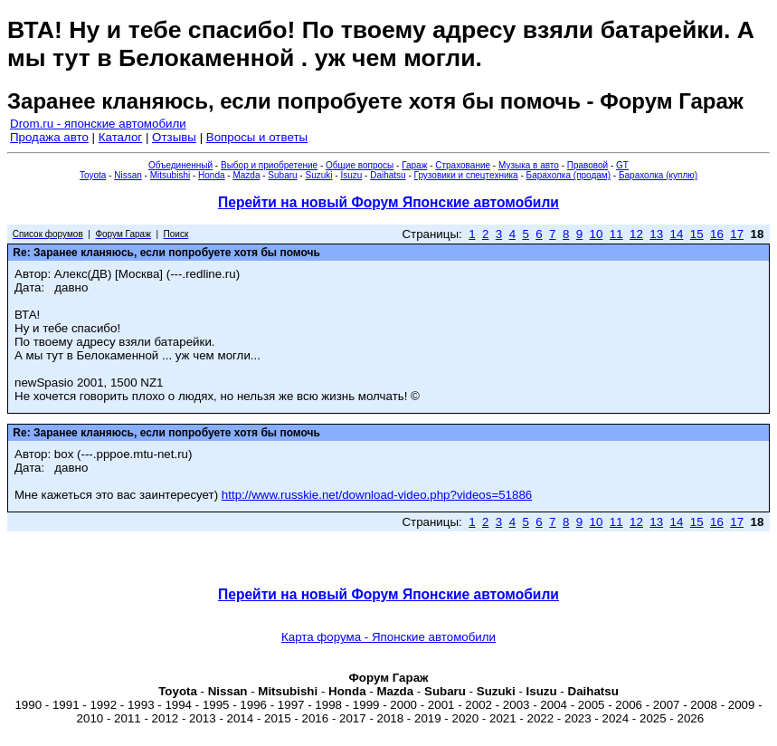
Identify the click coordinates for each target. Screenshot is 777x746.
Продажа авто (49, 137)
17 (737, 234)
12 (636, 234)
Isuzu (351, 175)
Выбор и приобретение (269, 165)
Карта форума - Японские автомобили (388, 637)
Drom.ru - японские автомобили (98, 123)
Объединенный (180, 165)
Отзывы (174, 137)
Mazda (246, 175)
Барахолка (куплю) (658, 175)
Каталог (120, 137)
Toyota (93, 175)
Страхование (462, 165)
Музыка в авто (528, 165)
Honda (211, 175)
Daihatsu (387, 175)
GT (622, 165)
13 (656, 234)
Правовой (587, 165)
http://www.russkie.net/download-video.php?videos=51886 (377, 495)
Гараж (414, 165)
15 (697, 234)
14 (677, 234)
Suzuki (318, 175)
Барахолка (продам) (568, 175)
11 (616, 234)
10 (596, 234)
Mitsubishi (170, 175)
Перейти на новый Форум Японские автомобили (388, 202)
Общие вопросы (359, 165)
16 (717, 234)
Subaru (282, 175)
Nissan (128, 175)
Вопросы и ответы (257, 137)
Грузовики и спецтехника (466, 175)
